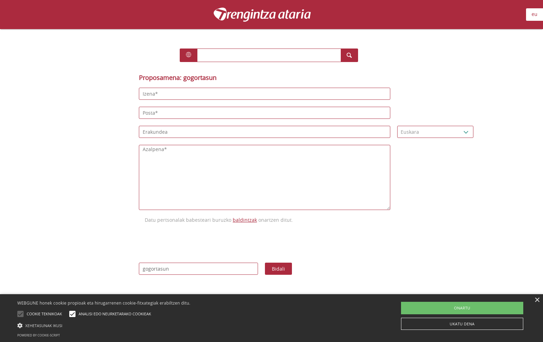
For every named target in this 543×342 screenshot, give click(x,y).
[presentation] (191, 242)
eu (534, 14)
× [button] (537, 300)
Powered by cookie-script (38, 335)
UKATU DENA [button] (462, 323)
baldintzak (245, 220)
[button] (103, 325)
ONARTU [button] (462, 307)
